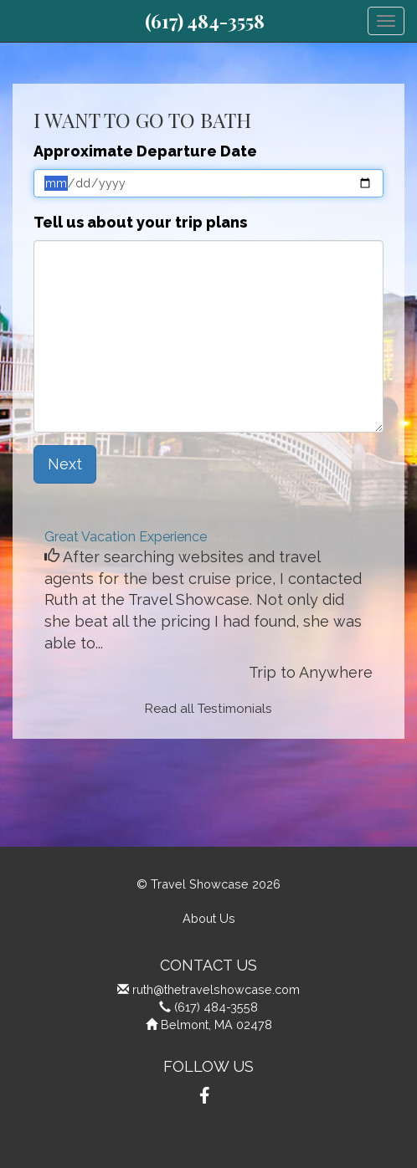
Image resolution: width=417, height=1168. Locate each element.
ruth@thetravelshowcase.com (216, 989)
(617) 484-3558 (205, 20)
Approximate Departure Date (145, 151)
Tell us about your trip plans (140, 222)
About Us (209, 918)
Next (65, 464)
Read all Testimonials (208, 708)
